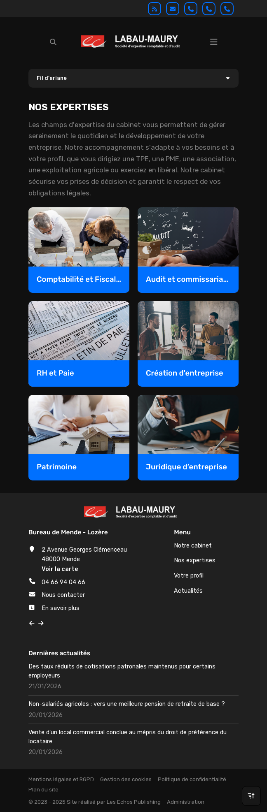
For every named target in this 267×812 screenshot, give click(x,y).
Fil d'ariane (52, 78)
